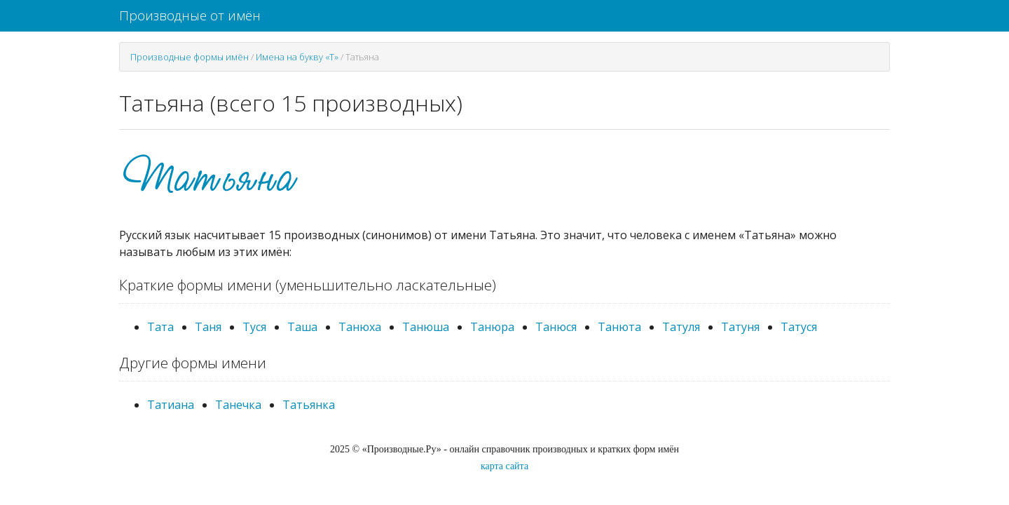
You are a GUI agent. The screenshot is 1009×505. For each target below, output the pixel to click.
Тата (160, 327)
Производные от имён (190, 15)
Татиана (170, 404)
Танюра (492, 327)
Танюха (359, 327)
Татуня (740, 327)
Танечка (238, 404)
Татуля (681, 327)
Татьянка (308, 404)
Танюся (556, 327)
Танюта (619, 327)
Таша (302, 327)
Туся (254, 327)
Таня (208, 327)
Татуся (799, 327)
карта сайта (504, 466)
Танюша (425, 327)
